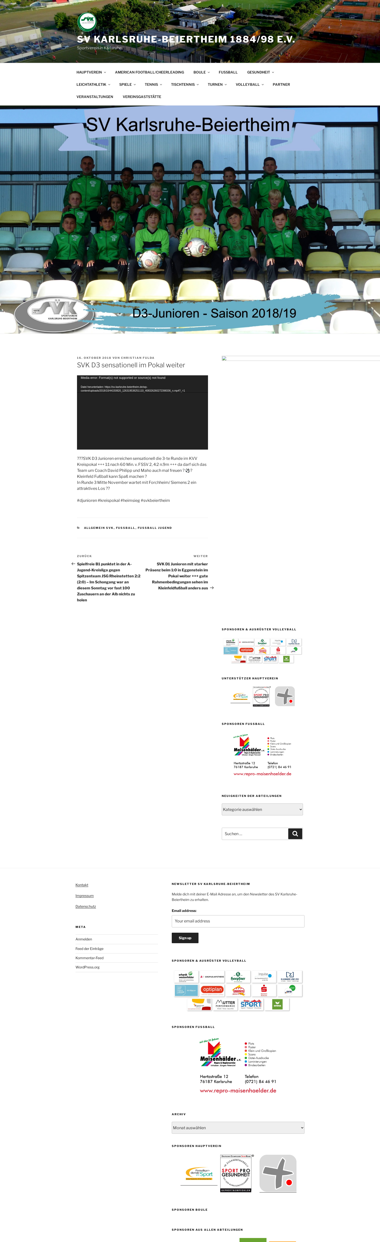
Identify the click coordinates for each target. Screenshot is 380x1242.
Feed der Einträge (90, 774)
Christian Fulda (138, 358)
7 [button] (242, 1093)
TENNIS (154, 84)
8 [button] (247, 1093)
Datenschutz (86, 732)
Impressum (85, 721)
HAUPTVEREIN (91, 72)
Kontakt (82, 710)
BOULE (202, 72)
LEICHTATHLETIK (93, 84)
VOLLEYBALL (250, 84)
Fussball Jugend (155, 528)
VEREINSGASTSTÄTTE (142, 97)
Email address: (184, 736)
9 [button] (251, 1093)
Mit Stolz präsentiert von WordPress (201, 1218)
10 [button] (256, 1093)
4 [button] (229, 1093)
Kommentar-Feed (90, 783)
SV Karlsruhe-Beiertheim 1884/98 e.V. (186, 39)
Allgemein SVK (99, 528)
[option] (240, 521)
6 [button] (238, 1093)
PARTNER (281, 84)
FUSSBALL (228, 72)
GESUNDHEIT (261, 72)
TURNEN (218, 84)
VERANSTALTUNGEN (94, 97)
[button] (175, 1079)
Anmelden (84, 764)
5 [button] (233, 1093)
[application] (142, 412)
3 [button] (224, 1093)
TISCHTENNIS (185, 84)
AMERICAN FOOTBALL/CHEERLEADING (149, 72)
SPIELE (127, 84)
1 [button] (215, 1093)
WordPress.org (88, 792)
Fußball (126, 528)
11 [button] (260, 1093)
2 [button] (220, 1093)
